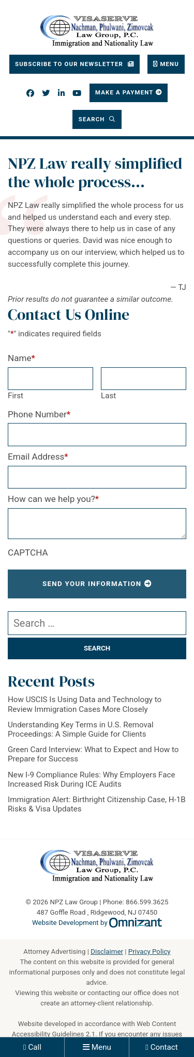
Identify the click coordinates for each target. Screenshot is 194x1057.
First (15, 395)
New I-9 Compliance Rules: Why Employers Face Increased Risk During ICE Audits (91, 779)
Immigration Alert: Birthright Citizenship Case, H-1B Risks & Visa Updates (97, 804)
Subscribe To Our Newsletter (70, 64)
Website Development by (97, 923)
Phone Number (39, 414)
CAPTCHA (28, 552)
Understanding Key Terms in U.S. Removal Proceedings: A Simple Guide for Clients (81, 729)
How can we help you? (53, 499)
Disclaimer (107, 951)
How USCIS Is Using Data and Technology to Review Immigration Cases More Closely (84, 704)
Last (108, 395)
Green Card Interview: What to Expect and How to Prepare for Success (93, 754)
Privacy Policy (149, 951)
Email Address (38, 456)
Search (93, 119)
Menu (101, 1047)
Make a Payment (124, 92)
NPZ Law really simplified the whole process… (95, 172)
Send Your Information (92, 584)
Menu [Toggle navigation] (169, 64)
